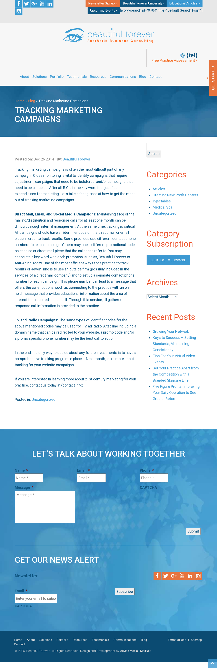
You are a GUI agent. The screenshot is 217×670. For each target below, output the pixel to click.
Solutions (39, 77)
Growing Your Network (171, 331)
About (24, 77)
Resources (98, 77)
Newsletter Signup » (102, 3)
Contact (155, 77)
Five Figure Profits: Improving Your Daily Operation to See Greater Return (176, 392)
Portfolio (57, 77)
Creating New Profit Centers (175, 195)
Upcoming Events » (104, 10)
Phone (147, 470)
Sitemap (196, 640)
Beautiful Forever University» (143, 3)
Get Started (211, 78)
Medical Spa (162, 207)
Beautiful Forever (76, 159)
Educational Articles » (184, 3)
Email (83, 470)
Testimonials (77, 77)
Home (20, 101)
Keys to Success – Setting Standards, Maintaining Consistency (174, 343)
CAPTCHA (148, 487)
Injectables (162, 201)
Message (24, 487)
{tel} (192, 55)
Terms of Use (177, 640)
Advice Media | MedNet (135, 651)
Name (21, 470)
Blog (142, 77)
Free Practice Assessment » (174, 60)
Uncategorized (43, 399)
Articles (159, 189)
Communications (123, 77)
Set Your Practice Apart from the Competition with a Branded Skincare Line (176, 374)
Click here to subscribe (168, 260)
